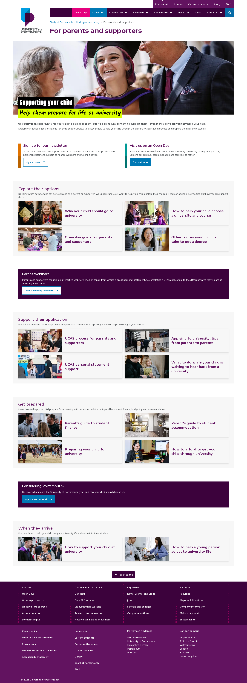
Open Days (81, 12)
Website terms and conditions (39, 650)
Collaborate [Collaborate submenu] (163, 13)
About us (185, 587)
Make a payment (189, 613)
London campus (31, 619)
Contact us (81, 631)
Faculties (185, 593)
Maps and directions (191, 600)
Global (198, 12)
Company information (192, 606)
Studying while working (88, 606)
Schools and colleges (139, 606)
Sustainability (187, 619)
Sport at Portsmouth (87, 662)
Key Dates (133, 587)
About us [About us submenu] (215, 13)
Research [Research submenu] (141, 13)
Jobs (129, 600)
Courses (26, 587)
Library (217, 4)
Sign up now (33, 162)
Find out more (140, 162)
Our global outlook (138, 613)
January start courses (34, 606)
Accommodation (31, 613)
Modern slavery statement (37, 637)
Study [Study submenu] (98, 13)
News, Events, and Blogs (141, 593)
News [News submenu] (184, 13)
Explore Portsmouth (36, 499)
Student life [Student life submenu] (118, 13)
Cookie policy (29, 631)
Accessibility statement (35, 656)
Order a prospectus (33, 600)
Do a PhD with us (84, 600)
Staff (228, 4)
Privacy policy (30, 644)
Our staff (80, 593)
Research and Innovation (89, 613)
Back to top (123, 575)
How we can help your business (93, 619)
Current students (198, 4)
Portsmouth (162, 4)
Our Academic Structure (88, 587)
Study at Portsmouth (61, 22)
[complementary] (213, 659)
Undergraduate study (88, 22)
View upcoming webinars (39, 290)
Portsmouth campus (86, 644)
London (178, 4)
